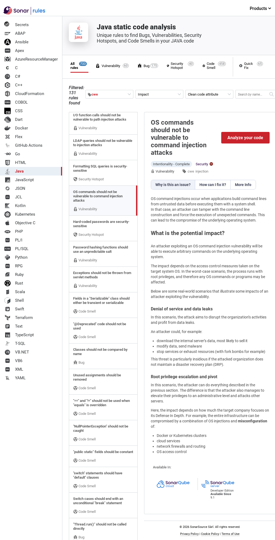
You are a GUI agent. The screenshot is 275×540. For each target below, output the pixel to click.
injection (201, 171)
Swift (14, 309)
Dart (13, 119)
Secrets (16, 25)
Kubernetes (19, 214)
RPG (13, 266)
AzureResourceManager (31, 59)
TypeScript (19, 335)
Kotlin (15, 205)
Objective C (19, 223)
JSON (14, 188)
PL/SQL (16, 249)
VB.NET (16, 352)
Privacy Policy (189, 534)
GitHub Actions (23, 145)
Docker (16, 128)
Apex (14, 50)
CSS (13, 111)
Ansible (16, 42)
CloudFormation (24, 93)
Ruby (14, 274)
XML (13, 369)
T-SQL (14, 343)
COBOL (16, 102)
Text (13, 326)
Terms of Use (231, 534)
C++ (13, 85)
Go (12, 154)
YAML (15, 378)
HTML (15, 162)
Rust (13, 283)
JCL (13, 197)
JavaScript (19, 180)
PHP (13, 231)
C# (12, 76)
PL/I (13, 240)
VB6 (13, 360)
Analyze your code (245, 137)
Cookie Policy (210, 534)
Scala (14, 292)
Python (15, 257)
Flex (13, 137)
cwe (191, 171)
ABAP (14, 33)
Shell (14, 300)
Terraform (18, 317)
